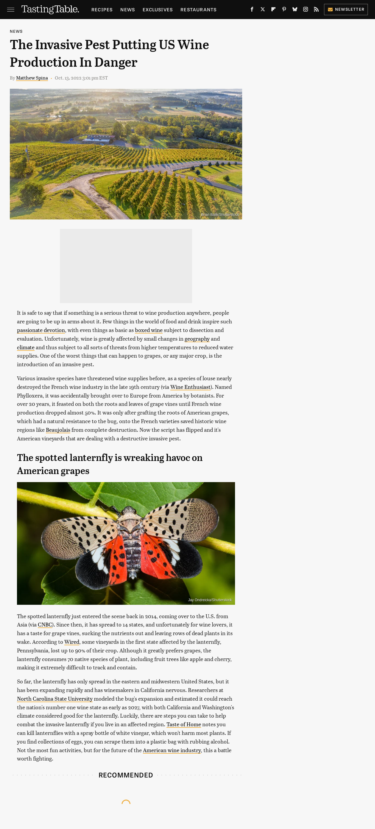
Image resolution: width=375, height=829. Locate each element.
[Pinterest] (284, 10)
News (127, 9)
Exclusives (158, 9)
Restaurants (199, 9)
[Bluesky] (295, 10)
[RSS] (316, 10)
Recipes (102, 9)
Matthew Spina (32, 77)
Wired (71, 641)
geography (197, 338)
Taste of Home (184, 724)
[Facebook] (252, 10)
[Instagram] (306, 10)
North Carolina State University (55, 698)
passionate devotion (41, 330)
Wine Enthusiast (190, 386)
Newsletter (346, 9)
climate (26, 347)
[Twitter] (263, 10)
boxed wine (149, 330)
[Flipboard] (273, 10)
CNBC (45, 624)
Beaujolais (58, 429)
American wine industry (172, 750)
